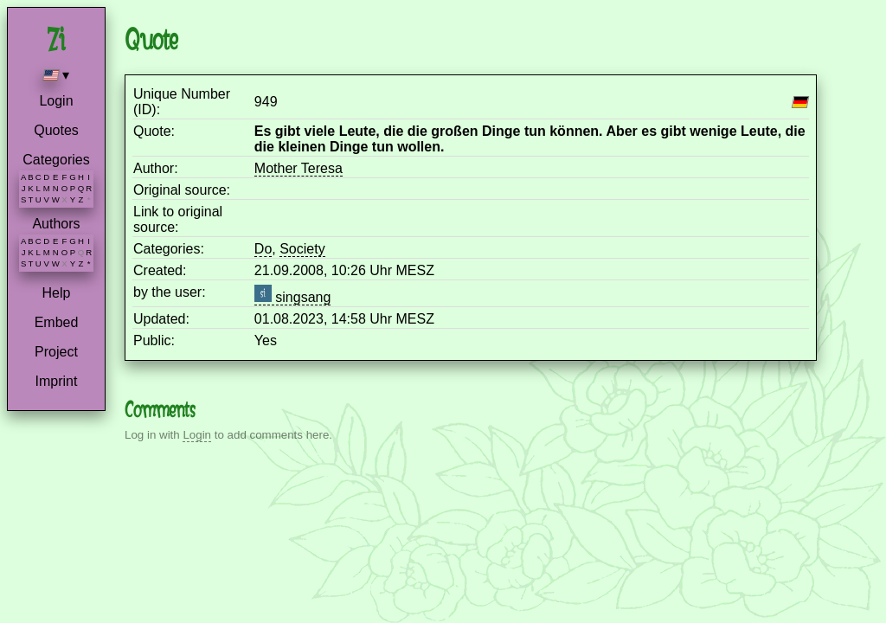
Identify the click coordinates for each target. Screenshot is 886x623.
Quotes (56, 130)
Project (56, 351)
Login (56, 100)
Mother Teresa (298, 168)
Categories (55, 159)
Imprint (56, 381)
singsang (292, 297)
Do (263, 248)
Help (56, 293)
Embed (57, 322)
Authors (56, 223)
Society (301, 248)
